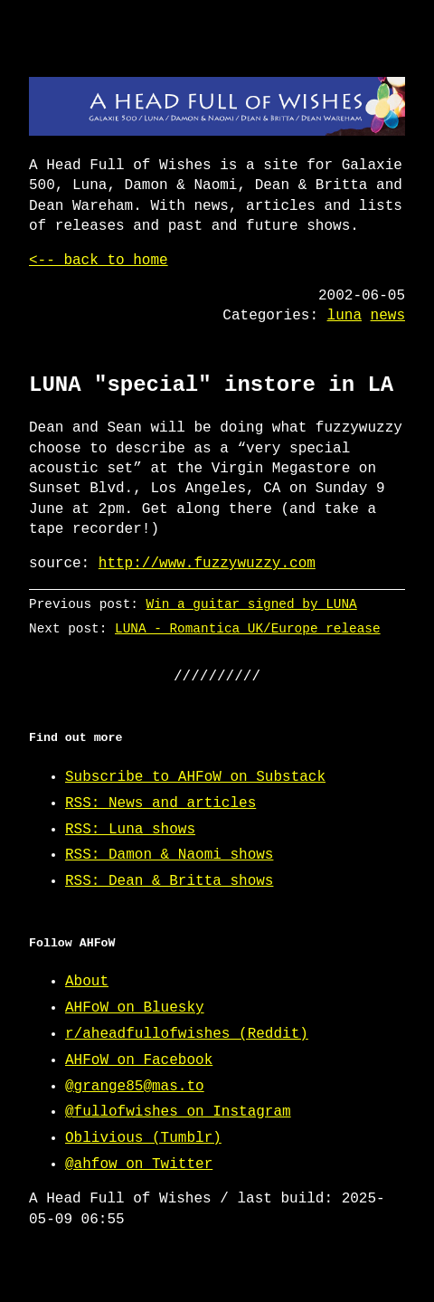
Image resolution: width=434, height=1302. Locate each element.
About (86, 982)
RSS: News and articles (160, 803)
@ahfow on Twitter (138, 1164)
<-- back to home (98, 261)
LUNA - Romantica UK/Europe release (248, 628)
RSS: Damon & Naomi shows (169, 855)
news (388, 316)
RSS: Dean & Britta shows (169, 881)
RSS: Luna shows (130, 830)
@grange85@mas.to (134, 1087)
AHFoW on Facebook (138, 1060)
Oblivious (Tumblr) (143, 1138)
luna (344, 316)
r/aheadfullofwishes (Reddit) (186, 1034)
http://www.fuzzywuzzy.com (207, 564)
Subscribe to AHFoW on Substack (195, 777)
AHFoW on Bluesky (134, 1008)
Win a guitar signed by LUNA (251, 604)
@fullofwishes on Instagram (178, 1112)
